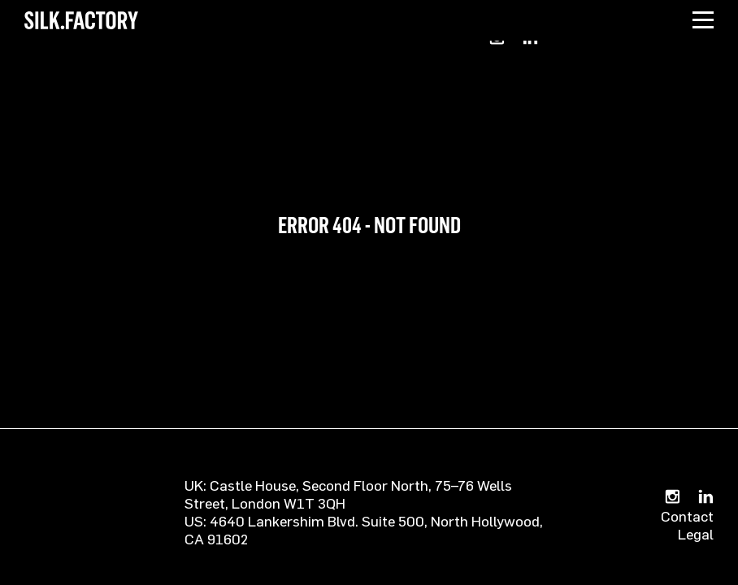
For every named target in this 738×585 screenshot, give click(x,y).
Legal (696, 534)
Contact (687, 516)
